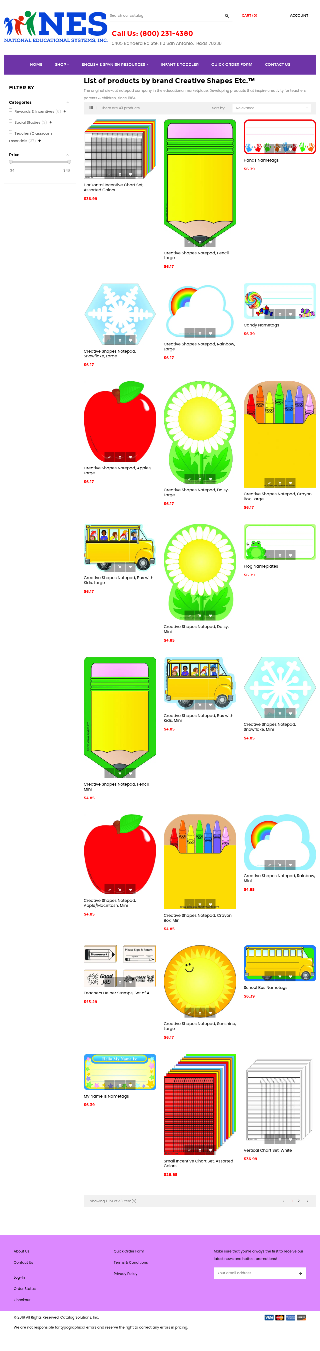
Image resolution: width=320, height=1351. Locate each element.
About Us (21, 1251)
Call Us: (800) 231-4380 (152, 33)
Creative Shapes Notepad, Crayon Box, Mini (198, 918)
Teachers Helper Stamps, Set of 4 (116, 993)
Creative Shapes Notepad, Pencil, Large (197, 255)
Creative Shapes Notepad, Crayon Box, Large (278, 496)
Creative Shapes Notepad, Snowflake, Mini (270, 727)
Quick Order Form (129, 1251)
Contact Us (23, 1262)
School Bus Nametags (266, 987)
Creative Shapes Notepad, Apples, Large (118, 470)
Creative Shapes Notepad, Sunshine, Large (200, 1026)
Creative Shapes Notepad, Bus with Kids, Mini (199, 718)
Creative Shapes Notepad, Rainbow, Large (199, 346)
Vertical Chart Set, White (268, 1150)
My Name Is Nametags (106, 1096)
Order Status (25, 1288)
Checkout (22, 1299)
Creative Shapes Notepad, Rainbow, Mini (279, 878)
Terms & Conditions (131, 1262)
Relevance (272, 107)
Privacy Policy (126, 1273)
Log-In (19, 1277)
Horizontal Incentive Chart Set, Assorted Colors (114, 187)
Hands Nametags (261, 160)
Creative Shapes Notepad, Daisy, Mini (196, 629)
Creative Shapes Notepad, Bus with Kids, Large (119, 580)
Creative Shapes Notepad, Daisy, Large (196, 492)
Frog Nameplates (261, 566)
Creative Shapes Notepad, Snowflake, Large (110, 353)
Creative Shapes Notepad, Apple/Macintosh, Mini (110, 903)
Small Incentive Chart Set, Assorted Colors (198, 1163)
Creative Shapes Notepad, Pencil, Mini (117, 786)
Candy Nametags (261, 325)
